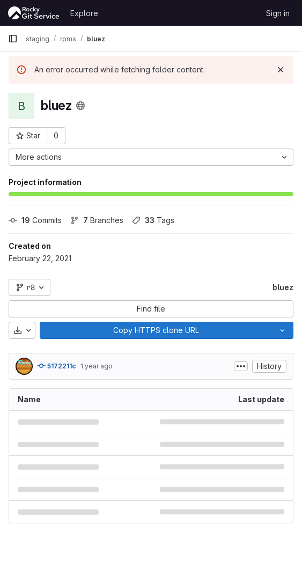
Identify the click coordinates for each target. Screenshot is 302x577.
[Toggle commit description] (241, 366)
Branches (96, 220)
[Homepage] (34, 12)
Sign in (278, 13)
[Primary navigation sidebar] (12, 38)
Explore (84, 13)
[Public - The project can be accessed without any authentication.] (80, 105)
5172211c (56, 365)
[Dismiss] (280, 69)
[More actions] (151, 157)
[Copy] (156, 330)
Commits (35, 220)
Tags (153, 220)
